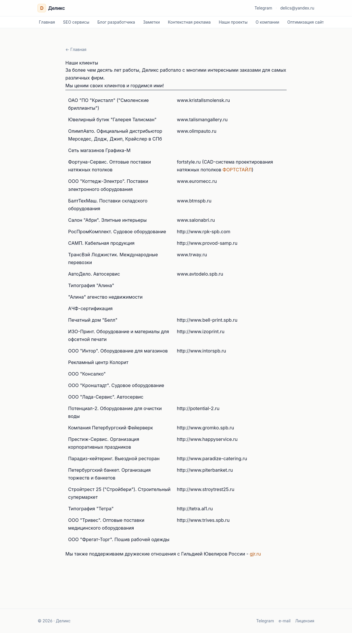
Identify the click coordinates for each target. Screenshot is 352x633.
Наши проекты (233, 22)
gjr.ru (255, 554)
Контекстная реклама (189, 22)
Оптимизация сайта (306, 22)
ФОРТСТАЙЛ (237, 170)
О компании (267, 22)
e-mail (285, 620)
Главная (47, 22)
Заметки (151, 22)
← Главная (75, 49)
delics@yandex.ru (297, 7)
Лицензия (304, 620)
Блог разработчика (116, 22)
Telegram (263, 7)
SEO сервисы (76, 22)
